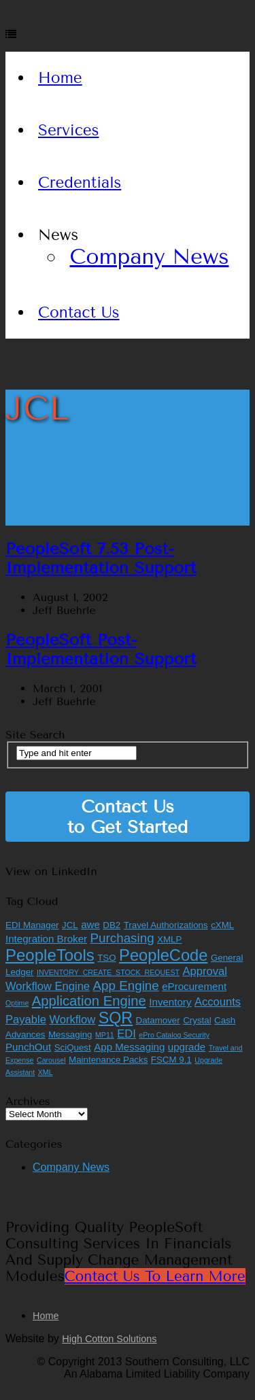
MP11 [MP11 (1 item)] (104, 1035)
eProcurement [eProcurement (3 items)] (194, 986)
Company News (149, 256)
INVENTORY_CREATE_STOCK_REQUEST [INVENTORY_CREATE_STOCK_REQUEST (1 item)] (108, 972)
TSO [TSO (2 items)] (106, 958)
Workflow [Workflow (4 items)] (72, 1019)
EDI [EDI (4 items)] (126, 1033)
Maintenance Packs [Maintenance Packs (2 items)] (108, 1060)
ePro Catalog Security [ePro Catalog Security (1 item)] (174, 1035)
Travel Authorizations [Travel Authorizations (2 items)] (166, 925)
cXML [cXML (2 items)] (222, 925)
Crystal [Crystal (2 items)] (197, 1020)
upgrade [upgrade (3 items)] (186, 1047)
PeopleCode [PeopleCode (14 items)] (163, 955)
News (58, 235)
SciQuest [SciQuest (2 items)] (72, 1047)
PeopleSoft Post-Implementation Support (100, 649)
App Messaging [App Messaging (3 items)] (129, 1047)
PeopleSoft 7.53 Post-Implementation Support (100, 558)
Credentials (79, 182)
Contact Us (79, 312)
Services (68, 130)
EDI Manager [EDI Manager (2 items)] (32, 925)
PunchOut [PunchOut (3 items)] (28, 1047)
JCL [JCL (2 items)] (70, 925)
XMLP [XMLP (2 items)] (169, 939)
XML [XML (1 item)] (45, 1072)
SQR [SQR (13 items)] (116, 1018)
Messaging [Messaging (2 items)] (70, 1034)
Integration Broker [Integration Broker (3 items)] (46, 938)
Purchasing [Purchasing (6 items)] (122, 938)
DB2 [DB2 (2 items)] (111, 925)
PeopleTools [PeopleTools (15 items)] (50, 955)
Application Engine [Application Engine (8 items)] (89, 1000)
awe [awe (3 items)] (90, 924)
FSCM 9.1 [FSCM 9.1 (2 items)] (171, 1060)
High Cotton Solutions (109, 1338)
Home (60, 78)
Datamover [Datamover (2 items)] (158, 1020)
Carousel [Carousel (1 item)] (51, 1060)
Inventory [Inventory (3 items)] (170, 1002)
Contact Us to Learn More (155, 1276)
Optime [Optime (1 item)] (17, 1003)
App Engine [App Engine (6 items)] (126, 985)
